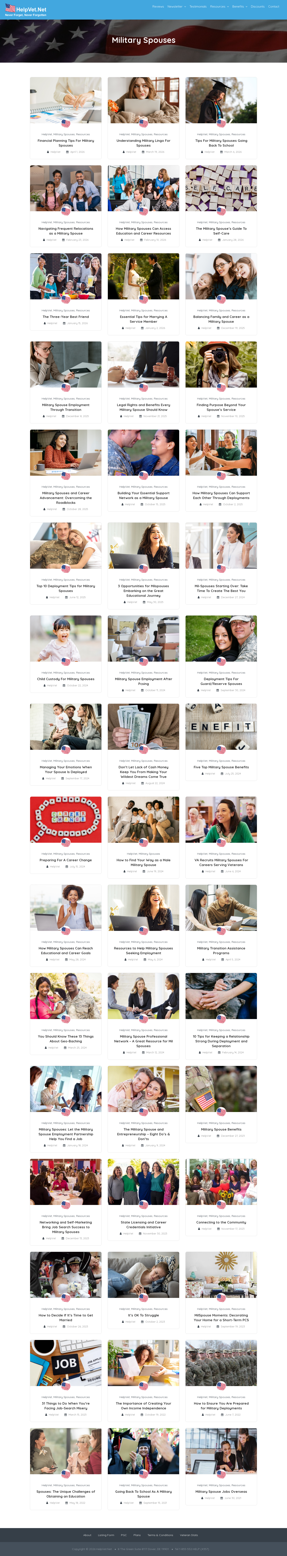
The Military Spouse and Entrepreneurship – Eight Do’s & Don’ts (143, 1134)
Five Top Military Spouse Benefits (221, 767)
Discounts (258, 6)
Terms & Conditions (160, 1535)
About (87, 1535)
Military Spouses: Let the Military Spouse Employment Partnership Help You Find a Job (65, 1134)
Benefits (238, 6)
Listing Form (106, 1535)
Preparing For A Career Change (66, 860)
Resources (217, 6)
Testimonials (198, 6)
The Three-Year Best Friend (66, 317)
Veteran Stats (189, 1535)
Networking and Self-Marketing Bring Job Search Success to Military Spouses (66, 1227)
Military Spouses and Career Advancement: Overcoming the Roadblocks (66, 498)
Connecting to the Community (221, 1222)
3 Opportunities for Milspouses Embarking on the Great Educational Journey (143, 591)
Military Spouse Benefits (221, 1129)
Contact (273, 6)
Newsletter (175, 6)
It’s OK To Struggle (143, 1315)
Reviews (158, 6)
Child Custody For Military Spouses (65, 679)
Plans (137, 1535)
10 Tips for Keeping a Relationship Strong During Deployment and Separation (221, 1041)
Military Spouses (64, 134)
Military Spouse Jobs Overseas (221, 1491)
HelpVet (47, 134)
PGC (124, 1535)
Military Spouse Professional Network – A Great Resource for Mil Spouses (143, 1041)
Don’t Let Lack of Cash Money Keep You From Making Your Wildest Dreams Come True (143, 772)
